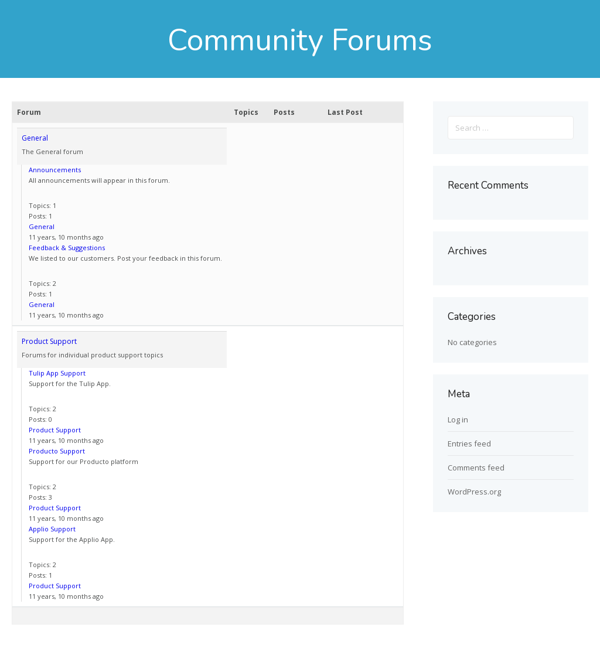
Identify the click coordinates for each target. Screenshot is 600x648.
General (35, 138)
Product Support (49, 341)
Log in (458, 419)
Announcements (55, 169)
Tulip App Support (57, 373)
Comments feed (476, 467)
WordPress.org (474, 491)
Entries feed (469, 443)
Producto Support (57, 450)
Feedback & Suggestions (67, 247)
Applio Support (52, 528)
